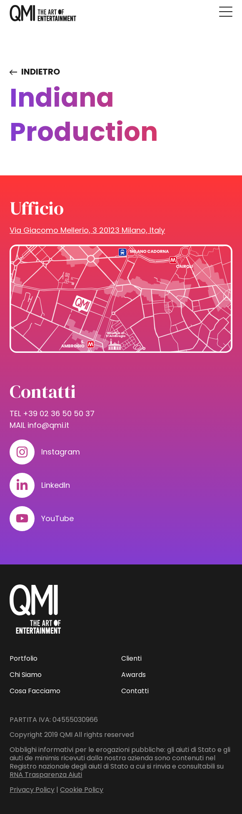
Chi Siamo (26, 674)
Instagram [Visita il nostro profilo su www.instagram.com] (60, 452)
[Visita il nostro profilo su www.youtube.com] (22, 518)
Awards (133, 674)
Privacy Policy (32, 789)
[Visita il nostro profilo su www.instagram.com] (22, 451)
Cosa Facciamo (35, 691)
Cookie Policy (81, 789)
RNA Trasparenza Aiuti (46, 774)
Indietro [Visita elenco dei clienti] (40, 71)
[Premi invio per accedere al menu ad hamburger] (225, 12)
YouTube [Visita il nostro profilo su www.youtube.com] (57, 518)
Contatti (135, 691)
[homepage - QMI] (43, 13)
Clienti (131, 658)
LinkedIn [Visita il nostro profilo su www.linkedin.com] (55, 485)
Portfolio (23, 658)
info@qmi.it (48, 425)
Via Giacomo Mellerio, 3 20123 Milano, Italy (87, 230)
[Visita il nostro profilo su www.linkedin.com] (22, 485)
